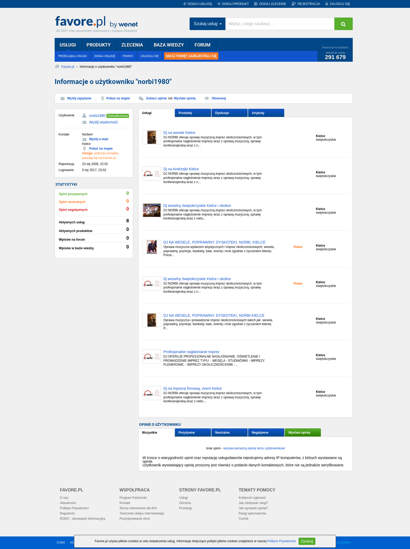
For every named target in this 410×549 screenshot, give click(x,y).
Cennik (243, 518)
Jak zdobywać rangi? (253, 503)
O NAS (61, 542)
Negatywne (260, 432)
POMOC (128, 56)
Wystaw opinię (185, 98)
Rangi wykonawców (252, 513)
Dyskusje (222, 113)
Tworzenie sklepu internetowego (141, 513)
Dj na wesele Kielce (179, 133)
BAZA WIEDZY (169, 45)
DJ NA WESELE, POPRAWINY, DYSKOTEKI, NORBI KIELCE (214, 316)
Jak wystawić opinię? (253, 508)
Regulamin (67, 513)
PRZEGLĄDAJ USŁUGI (72, 56)
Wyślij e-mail (98, 139)
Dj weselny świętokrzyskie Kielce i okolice (197, 206)
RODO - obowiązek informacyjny (82, 518)
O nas (64, 498)
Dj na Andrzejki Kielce (181, 169)
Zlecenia (185, 503)
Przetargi (185, 508)
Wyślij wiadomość (103, 122)
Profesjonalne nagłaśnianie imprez (191, 352)
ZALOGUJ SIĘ (340, 4)
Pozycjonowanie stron (134, 518)
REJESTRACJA (309, 4)
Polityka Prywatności (74, 508)
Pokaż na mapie (118, 98)
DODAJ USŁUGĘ (200, 4)
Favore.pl (98, 22)
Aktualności (68, 503)
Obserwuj (219, 98)
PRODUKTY (99, 45)
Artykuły (258, 113)
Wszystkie (149, 432)
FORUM (202, 45)
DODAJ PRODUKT (235, 4)
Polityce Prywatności (281, 541)
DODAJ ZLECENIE (272, 4)
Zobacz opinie (156, 98)
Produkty (185, 113)
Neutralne (222, 432)
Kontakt (124, 503)
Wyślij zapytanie (79, 98)
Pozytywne (187, 432)
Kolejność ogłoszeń (252, 498)
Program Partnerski (132, 498)
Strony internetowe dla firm (138, 508)
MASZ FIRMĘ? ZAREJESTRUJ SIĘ (191, 56)
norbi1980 (97, 116)
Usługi (147, 113)
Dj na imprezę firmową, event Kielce (192, 388)
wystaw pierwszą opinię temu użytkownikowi (254, 448)
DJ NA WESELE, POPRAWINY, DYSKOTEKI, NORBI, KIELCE (214, 242)
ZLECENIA (132, 45)
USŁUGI (68, 45)
